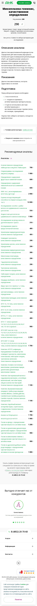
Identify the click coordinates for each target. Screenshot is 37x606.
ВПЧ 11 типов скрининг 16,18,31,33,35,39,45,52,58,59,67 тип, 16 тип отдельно (12, 324)
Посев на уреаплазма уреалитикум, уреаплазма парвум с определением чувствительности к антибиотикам (14, 430)
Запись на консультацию (15, 470)
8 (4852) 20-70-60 (27, 130)
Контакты (9, 554)
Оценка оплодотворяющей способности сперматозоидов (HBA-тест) (14, 199)
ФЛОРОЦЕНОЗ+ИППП (9, 419)
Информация (10, 546)
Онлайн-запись (24, 3)
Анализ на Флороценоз (9, 415)
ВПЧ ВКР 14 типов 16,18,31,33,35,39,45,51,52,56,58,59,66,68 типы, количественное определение (16, 343)
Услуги (7, 538)
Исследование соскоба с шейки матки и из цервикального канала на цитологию (14, 208)
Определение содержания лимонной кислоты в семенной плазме (12, 185)
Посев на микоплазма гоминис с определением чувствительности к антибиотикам (13, 439)
